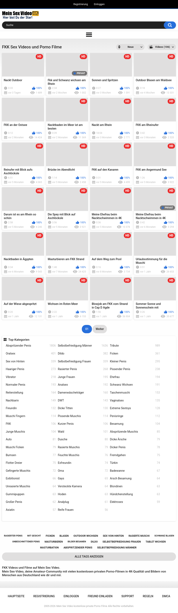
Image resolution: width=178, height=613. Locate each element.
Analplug (83, 502)
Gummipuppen (31, 494)
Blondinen (135, 486)
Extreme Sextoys (135, 408)
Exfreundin (83, 463)
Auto (31, 439)
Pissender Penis (135, 369)
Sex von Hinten (31, 361)
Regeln (148, 596)
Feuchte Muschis (83, 455)
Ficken (135, 353)
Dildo (83, 353)
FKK (31, 424)
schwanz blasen (164, 535)
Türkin (135, 463)
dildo (94, 541)
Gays (83, 478)
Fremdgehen (135, 455)
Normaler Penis (31, 384)
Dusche (83, 439)
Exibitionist (31, 478)
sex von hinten (113, 535)
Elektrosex (135, 502)
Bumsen (31, 455)
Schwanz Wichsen (135, 384)
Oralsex (31, 353)
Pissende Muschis (83, 416)
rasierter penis (13, 535)
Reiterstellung (31, 392)
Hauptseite (16, 596)
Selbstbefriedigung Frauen (83, 361)
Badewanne (135, 471)
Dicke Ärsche (135, 439)
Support (127, 596)
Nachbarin (31, 400)
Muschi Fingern (31, 416)
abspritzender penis (78, 547)
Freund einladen (100, 596)
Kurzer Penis (83, 424)
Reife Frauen (83, 510)
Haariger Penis (31, 369)
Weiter (100, 329)
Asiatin (31, 510)
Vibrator (31, 377)
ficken (50, 535)
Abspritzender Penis (31, 345)
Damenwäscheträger (83, 392)
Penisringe (135, 416)
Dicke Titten (83, 408)
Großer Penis (31, 502)
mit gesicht (34, 535)
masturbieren (54, 541)
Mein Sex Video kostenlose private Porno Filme (81, 606)
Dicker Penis (135, 447)
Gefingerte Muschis (31, 471)
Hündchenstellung (135, 494)
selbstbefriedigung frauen (121, 541)
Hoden (83, 494)
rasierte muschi (139, 535)
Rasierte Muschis (83, 447)
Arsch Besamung (135, 478)
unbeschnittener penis (26, 541)
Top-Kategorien (18, 340)
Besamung (135, 424)
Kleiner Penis (135, 361)
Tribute (135, 345)
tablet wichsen (156, 541)
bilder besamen (77, 541)
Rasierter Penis (83, 369)
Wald (83, 431)
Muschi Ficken (31, 447)
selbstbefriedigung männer (117, 547)
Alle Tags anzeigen (89, 556)
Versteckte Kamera (83, 486)
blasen (64, 535)
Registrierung (80, 4)
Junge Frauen (83, 377)
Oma (83, 471)
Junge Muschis (31, 431)
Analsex (83, 384)
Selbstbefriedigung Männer (83, 345)
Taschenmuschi (135, 392)
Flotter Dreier (31, 463)
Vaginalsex (135, 400)
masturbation (49, 547)
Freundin (31, 408)
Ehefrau (135, 377)
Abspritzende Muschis (135, 431)
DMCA (166, 596)
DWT (83, 400)
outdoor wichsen (85, 535)
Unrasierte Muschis (31, 486)
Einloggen (99, 4)
